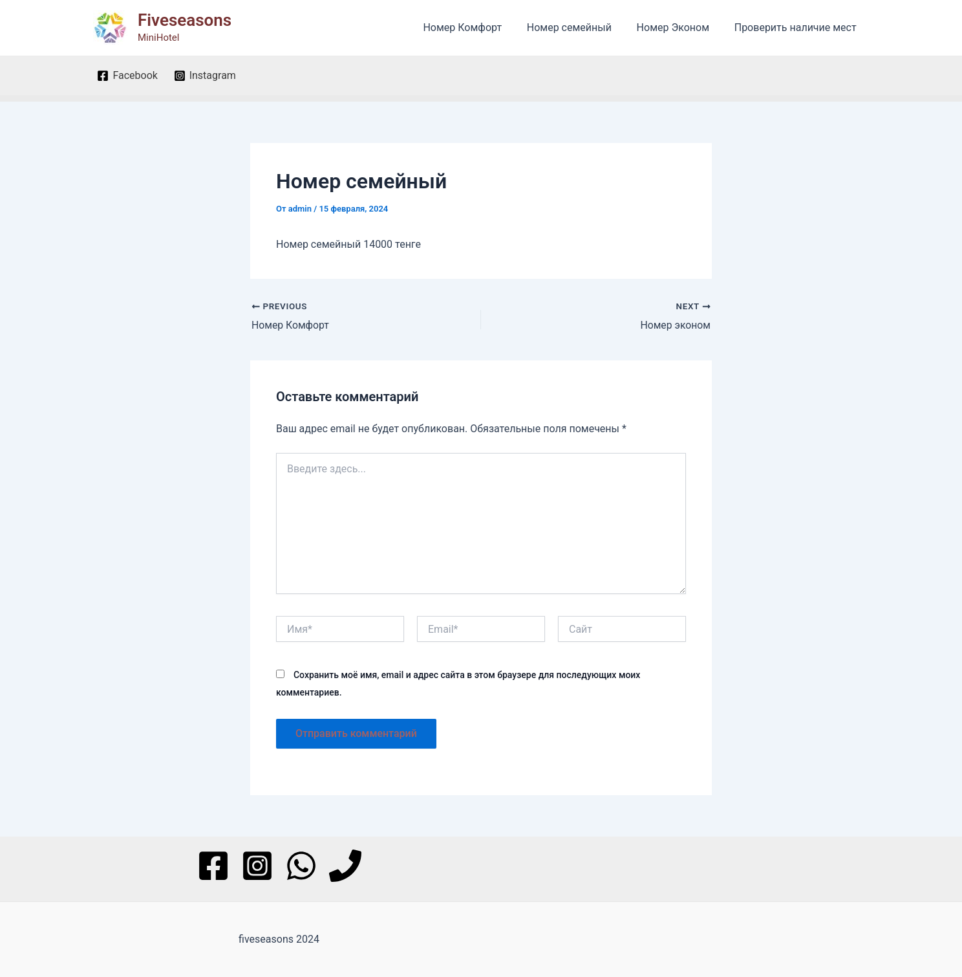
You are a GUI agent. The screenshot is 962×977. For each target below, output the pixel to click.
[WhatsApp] (301, 866)
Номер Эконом (679, 27)
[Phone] (345, 866)
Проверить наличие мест (797, 27)
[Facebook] (127, 76)
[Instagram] (204, 76)
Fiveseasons (184, 20)
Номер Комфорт (477, 27)
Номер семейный (579, 27)
